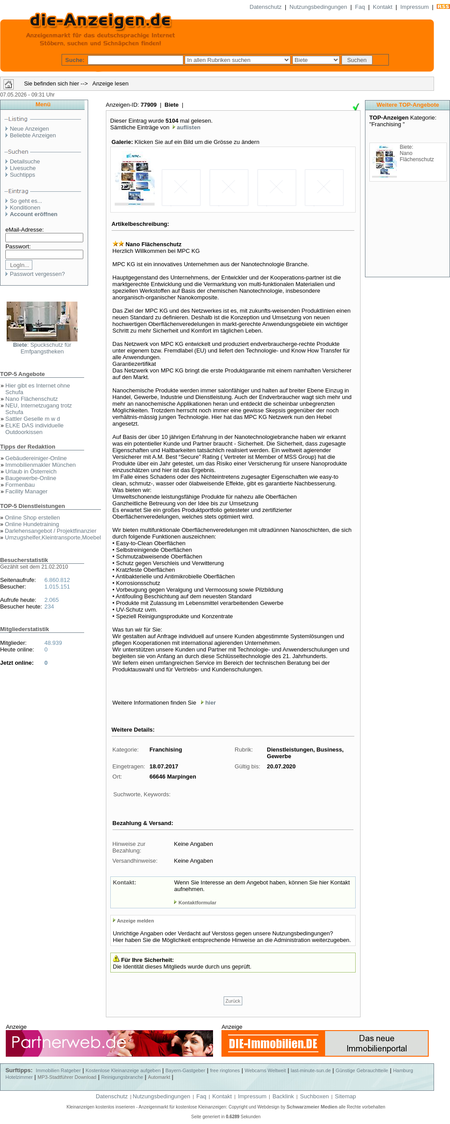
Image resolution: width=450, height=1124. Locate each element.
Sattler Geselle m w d (32, 418)
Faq (360, 7)
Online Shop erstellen (32, 517)
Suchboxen (314, 1096)
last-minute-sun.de (311, 1070)
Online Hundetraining (32, 524)
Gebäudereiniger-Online (36, 458)
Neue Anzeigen (29, 128)
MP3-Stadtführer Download (67, 1077)
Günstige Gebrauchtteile (362, 1070)
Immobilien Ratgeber (58, 1070)
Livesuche (23, 168)
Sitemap (345, 1096)
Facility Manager (26, 491)
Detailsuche (25, 161)
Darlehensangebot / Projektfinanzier (51, 530)
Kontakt (382, 7)
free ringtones (225, 1070)
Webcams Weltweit (265, 1070)
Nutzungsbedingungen (318, 7)
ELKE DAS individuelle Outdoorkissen (34, 428)
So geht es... (26, 201)
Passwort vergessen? (37, 274)
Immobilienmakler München (40, 464)
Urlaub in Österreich (31, 471)
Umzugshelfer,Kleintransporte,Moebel (53, 537)
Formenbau (20, 484)
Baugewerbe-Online (30, 478)
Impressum (414, 7)
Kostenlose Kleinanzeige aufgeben (122, 1070)
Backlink (283, 1096)
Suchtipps (22, 174)
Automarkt (159, 1077)
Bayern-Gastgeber (186, 1070)
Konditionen (25, 207)
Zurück (233, 1001)
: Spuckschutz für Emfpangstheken (42, 348)
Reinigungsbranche (122, 1077)
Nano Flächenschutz (31, 398)
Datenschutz (266, 7)
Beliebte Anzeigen (33, 135)
